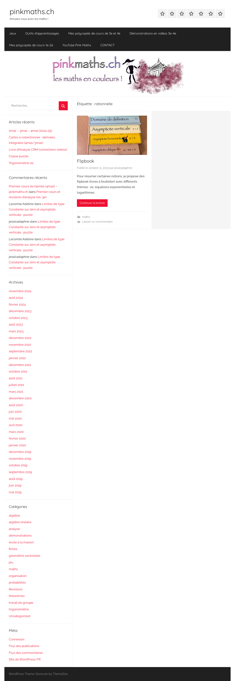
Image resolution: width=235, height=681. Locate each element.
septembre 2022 (20, 351)
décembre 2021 (20, 365)
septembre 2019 (20, 472)
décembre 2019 (20, 452)
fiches (13, 549)
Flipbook (85, 161)
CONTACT (107, 45)
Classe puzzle (18, 156)
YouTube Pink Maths (76, 45)
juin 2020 (15, 411)
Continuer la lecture (92, 203)
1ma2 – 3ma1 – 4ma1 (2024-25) (30, 130)
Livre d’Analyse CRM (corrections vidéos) (38, 149)
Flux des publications (24, 646)
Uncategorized (19, 616)
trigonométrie (19, 609)
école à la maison (21, 542)
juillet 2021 (16, 385)
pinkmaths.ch (32, 11)
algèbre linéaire (20, 522)
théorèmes (17, 596)
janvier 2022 (17, 358)
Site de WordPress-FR (25, 659)
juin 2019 (15, 485)
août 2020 (16, 405)
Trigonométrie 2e (21, 163)
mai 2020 (15, 418)
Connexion (16, 639)
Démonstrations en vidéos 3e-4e (153, 33)
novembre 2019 (20, 458)
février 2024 (17, 304)
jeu (11, 562)
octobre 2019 (18, 465)
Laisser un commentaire (97, 221)
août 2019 (16, 479)
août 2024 (16, 297)
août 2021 (15, 378)
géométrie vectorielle (24, 555)
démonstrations (20, 535)
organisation (18, 576)
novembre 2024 (20, 291)
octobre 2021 (18, 371)
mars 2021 (16, 391)
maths (86, 217)
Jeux (12, 33)
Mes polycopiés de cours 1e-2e (31, 45)
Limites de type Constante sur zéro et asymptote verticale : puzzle (36, 209)
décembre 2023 (20, 311)
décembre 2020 (20, 398)
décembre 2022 (20, 338)
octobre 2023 (18, 318)
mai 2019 (15, 492)
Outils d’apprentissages (42, 33)
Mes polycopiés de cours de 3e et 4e (94, 33)
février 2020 (17, 438)
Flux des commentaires (26, 653)
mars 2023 (16, 331)
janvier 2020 (17, 445)
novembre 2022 (20, 344)
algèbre (14, 515)
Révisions (15, 589)
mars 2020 (16, 432)
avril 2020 (15, 425)
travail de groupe (21, 602)
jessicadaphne (123, 168)
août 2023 (16, 324)
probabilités (17, 582)
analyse (14, 529)
